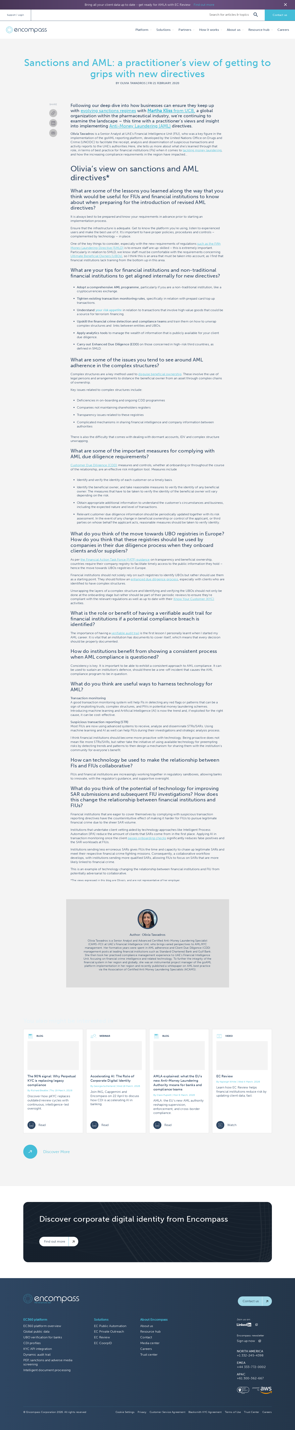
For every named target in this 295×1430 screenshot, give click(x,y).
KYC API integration (37, 1349)
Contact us (280, 15)
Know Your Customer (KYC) (193, 599)
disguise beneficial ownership (159, 374)
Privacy (142, 1412)
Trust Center (251, 1412)
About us (146, 1326)
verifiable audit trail (125, 633)
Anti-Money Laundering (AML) (140, 126)
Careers (283, 30)
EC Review (102, 1337)
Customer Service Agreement (167, 1412)
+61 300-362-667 (250, 1378)
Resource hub (150, 1331)
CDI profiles (32, 1343)
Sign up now (246, 1341)
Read (36, 1125)
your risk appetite (109, 310)
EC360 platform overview (42, 1326)
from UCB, (171, 110)
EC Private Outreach (109, 1331)
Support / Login (15, 15)
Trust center (149, 1354)
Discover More (56, 1151)
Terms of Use (233, 1412)
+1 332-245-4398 (250, 1355)
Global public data (36, 1331)
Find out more (204, 5)
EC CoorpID (103, 1343)
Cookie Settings (125, 1412)
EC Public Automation (110, 1326)
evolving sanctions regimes (108, 110)
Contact (146, 1337)
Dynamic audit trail (37, 1354)
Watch (226, 1125)
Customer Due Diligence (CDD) (94, 465)
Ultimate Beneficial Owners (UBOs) (96, 256)
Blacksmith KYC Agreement (205, 1412)
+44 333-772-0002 (251, 1367)
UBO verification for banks (42, 1337)
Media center (150, 1343)
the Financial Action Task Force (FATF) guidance (115, 559)
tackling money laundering (202, 150)
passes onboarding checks (147, 838)
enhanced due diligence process (154, 579)
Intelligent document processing (47, 1370)
